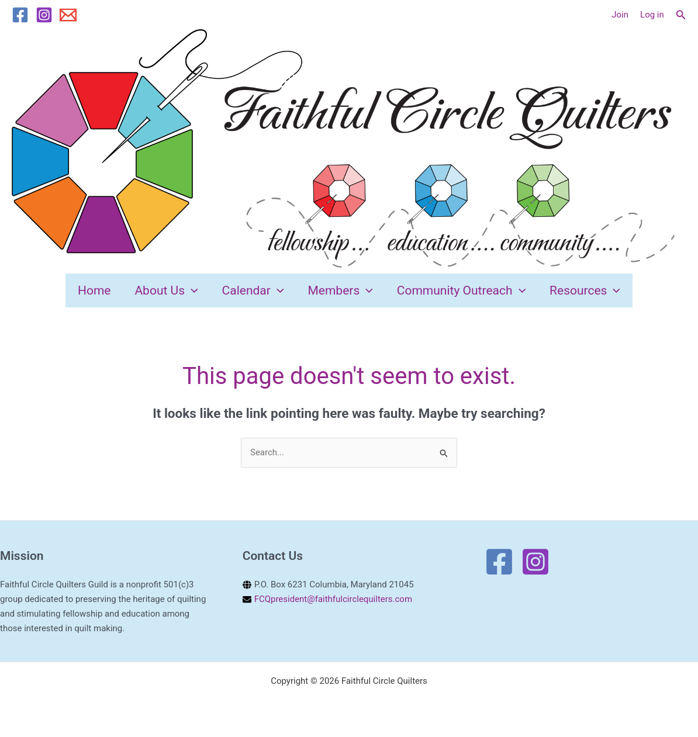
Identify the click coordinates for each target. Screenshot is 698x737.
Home (89, 293)
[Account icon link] (619, 15)
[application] (188, 292)
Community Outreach (463, 292)
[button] (681, 15)
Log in (652, 14)
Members (341, 292)
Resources (589, 292)
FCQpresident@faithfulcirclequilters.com (333, 603)
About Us (163, 292)
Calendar (252, 292)
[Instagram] (44, 14)
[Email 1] (68, 14)
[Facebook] (20, 14)
